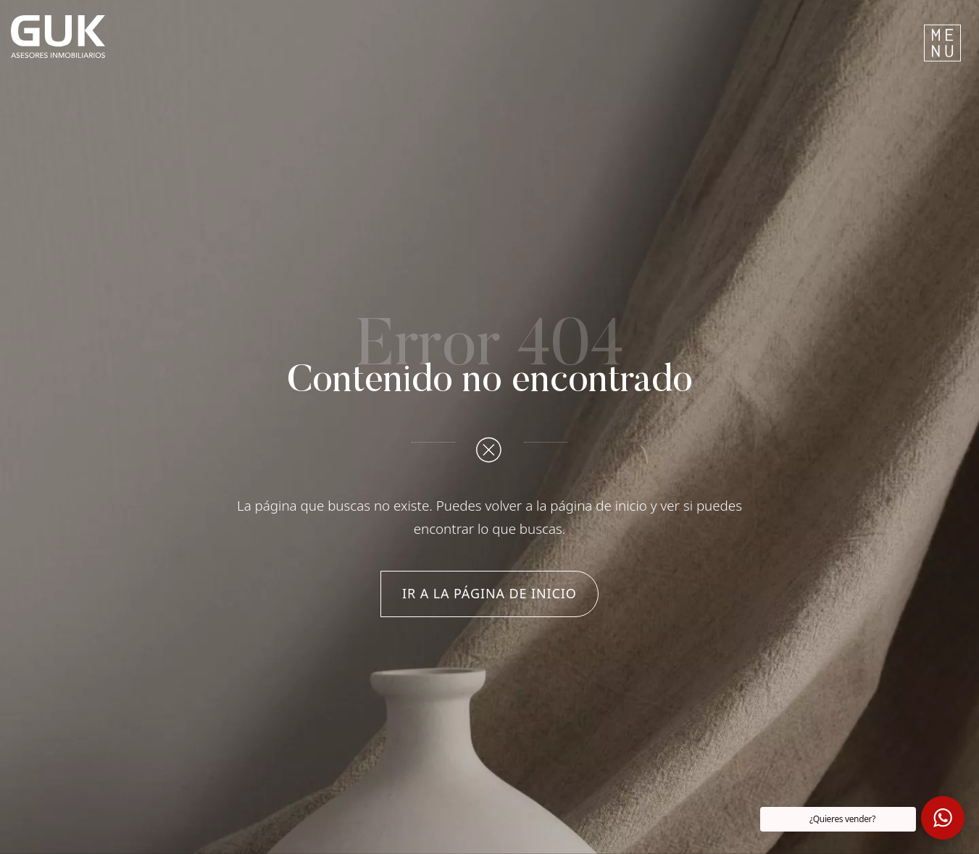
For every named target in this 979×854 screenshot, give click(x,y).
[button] (943, 818)
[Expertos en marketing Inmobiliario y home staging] (320, 36)
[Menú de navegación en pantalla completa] (942, 36)
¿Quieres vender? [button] (842, 819)
